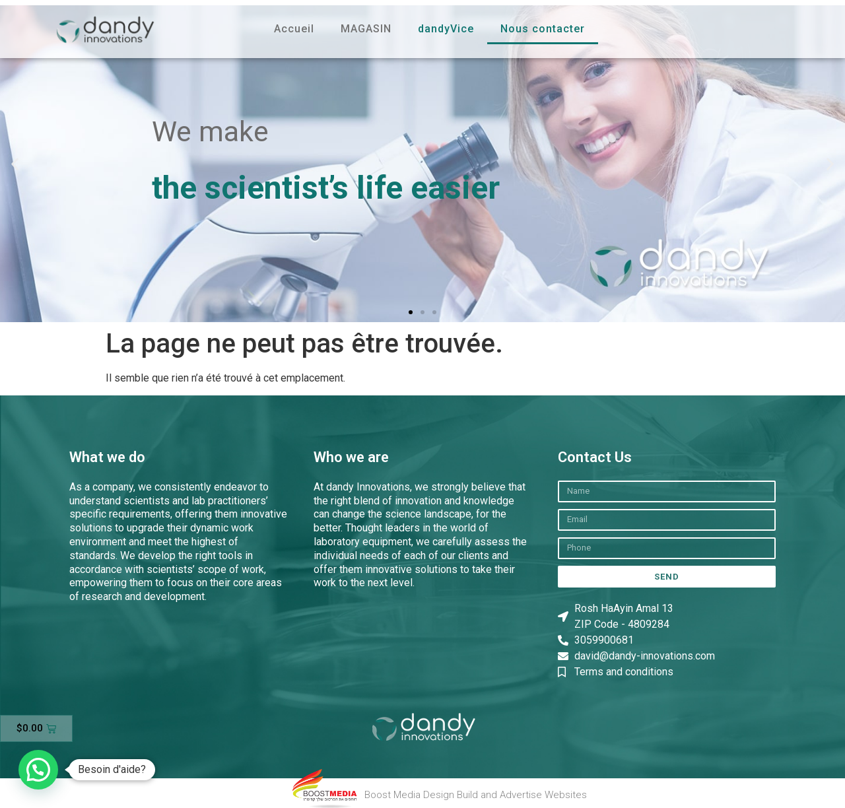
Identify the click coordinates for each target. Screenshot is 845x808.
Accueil (294, 28)
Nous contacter (542, 28)
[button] (15, 163)
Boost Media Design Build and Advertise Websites (475, 795)
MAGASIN (366, 28)
